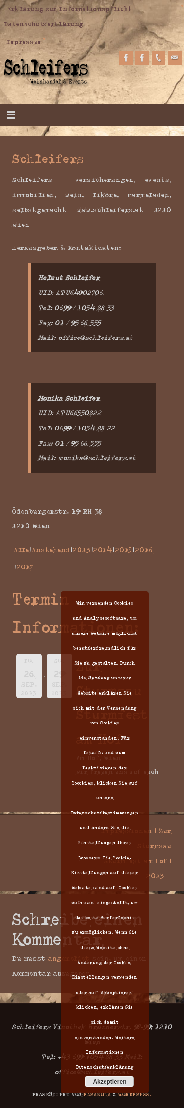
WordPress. (135, 1094)
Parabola (97, 1094)
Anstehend (51, 549)
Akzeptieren (109, 1081)
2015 (123, 549)
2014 (102, 549)
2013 (81, 549)
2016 (144, 549)
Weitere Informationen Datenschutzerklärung (105, 1052)
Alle (21, 549)
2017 (25, 566)
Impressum (24, 41)
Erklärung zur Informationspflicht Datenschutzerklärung (68, 16)
